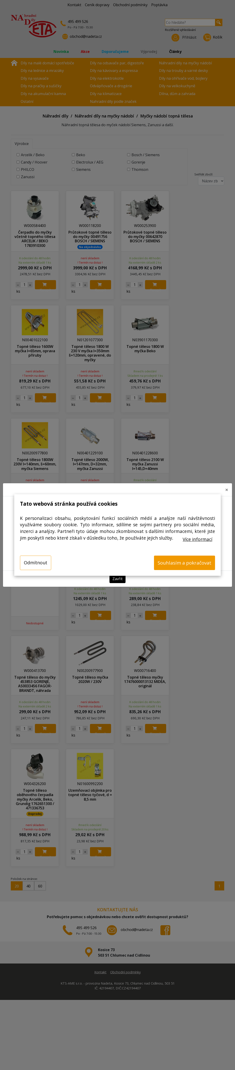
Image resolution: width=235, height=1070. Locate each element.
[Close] (226, 489)
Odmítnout (35, 563)
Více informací (197, 539)
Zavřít (117, 578)
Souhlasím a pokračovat (184, 563)
